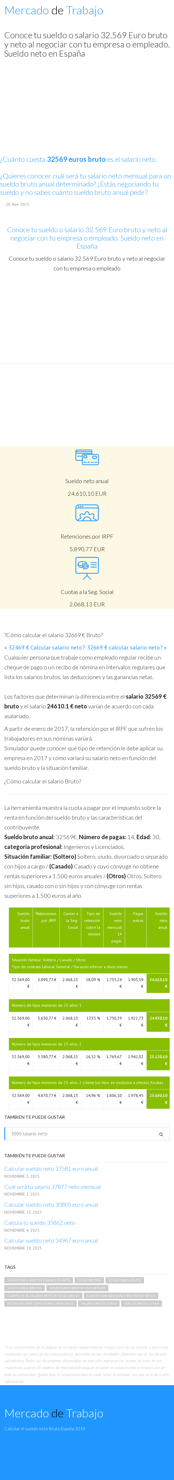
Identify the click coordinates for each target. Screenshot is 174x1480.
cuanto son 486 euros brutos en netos (121, 1295)
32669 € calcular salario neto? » (127, 647)
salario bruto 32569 (99, 1303)
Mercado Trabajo (53, 10)
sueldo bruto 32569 (141, 1303)
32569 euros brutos (24, 1288)
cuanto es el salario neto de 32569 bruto (43, 1295)
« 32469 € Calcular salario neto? (44, 647)
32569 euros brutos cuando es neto (38, 1280)
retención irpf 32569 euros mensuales (40, 1303)
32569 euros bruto (124, 1280)
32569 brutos (89, 1280)
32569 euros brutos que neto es (77, 1288)
